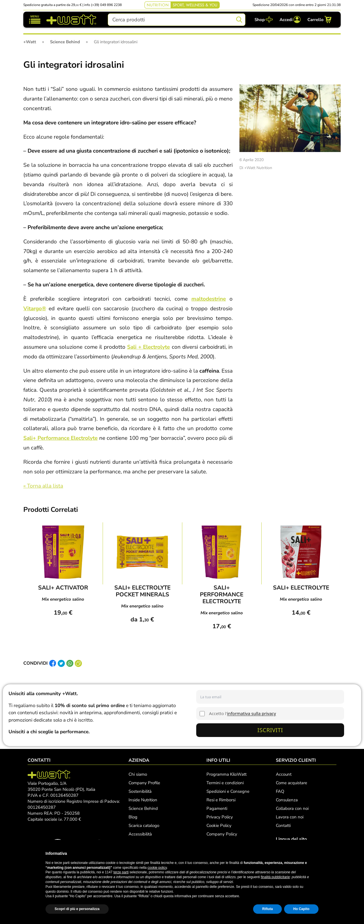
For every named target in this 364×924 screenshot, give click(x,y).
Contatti (283, 825)
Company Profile (144, 783)
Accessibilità (140, 834)
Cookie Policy (218, 825)
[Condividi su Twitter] (61, 663)
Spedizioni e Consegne (227, 791)
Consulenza (287, 800)
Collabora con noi (292, 808)
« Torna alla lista (43, 486)
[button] (315, 853)
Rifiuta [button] (267, 909)
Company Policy (221, 834)
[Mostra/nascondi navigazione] (35, 19)
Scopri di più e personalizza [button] (77, 909)
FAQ (280, 791)
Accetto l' (242, 713)
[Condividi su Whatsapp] (69, 663)
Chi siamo (138, 774)
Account (283, 774)
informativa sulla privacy (251, 713)
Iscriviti (270, 730)
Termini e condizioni (225, 783)
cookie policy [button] (157, 868)
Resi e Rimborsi (220, 800)
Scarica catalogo (144, 825)
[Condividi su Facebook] (52, 663)
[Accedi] (290, 19)
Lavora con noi (289, 817)
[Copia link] (78, 663)
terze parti (121, 872)
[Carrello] (319, 19)
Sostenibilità (140, 791)
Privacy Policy (219, 817)
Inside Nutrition (143, 800)
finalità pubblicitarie (275, 877)
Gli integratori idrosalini (73, 65)
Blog (133, 817)
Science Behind (143, 808)
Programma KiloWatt (226, 774)
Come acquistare (291, 783)
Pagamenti (216, 808)
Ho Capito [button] (301, 909)
